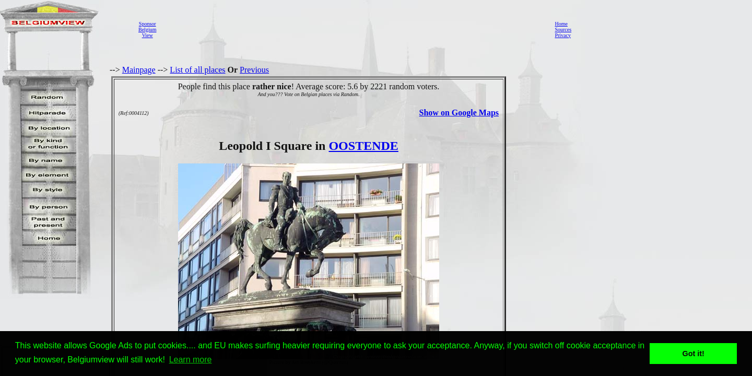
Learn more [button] (190, 359)
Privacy (563, 35)
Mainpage (139, 69)
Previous (254, 69)
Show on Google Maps (459, 112)
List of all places (197, 69)
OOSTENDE (363, 145)
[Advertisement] (352, 29)
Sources (563, 29)
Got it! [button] (693, 353)
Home (561, 24)
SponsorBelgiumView (147, 29)
